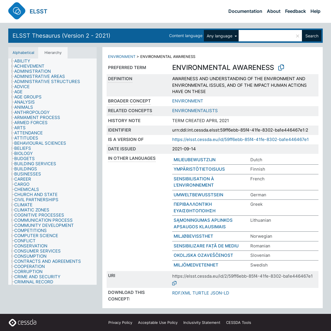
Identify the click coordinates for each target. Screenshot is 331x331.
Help (315, 11)
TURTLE (200, 293)
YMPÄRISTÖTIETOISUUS (199, 169)
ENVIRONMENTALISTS (195, 110)
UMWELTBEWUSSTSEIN (198, 194)
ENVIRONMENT (121, 56)
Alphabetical (23, 52)
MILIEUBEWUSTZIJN (195, 159)
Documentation (245, 11)
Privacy (120, 322)
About (274, 11)
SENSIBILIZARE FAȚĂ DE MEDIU (206, 246)
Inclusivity (201, 322)
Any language (220, 35)
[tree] (52, 171)
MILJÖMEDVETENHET (196, 265)
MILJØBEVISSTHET (193, 236)
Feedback (295, 11)
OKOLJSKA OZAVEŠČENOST (203, 255)
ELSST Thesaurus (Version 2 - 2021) (61, 35)
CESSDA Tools (238, 322)
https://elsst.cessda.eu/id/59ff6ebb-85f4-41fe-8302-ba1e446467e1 (240, 139)
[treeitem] (24, 61)
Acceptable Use (158, 322)
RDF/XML (181, 293)
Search (311, 35)
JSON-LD (219, 293)
